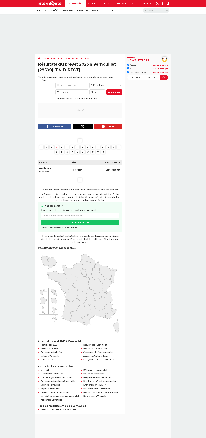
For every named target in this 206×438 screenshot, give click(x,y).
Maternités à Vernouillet (52, 374)
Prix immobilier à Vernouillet (96, 388)
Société (54, 10)
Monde (95, 10)
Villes (105, 10)
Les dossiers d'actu (136, 72)
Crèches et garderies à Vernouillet (56, 377)
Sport (91, 3)
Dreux (69, 98)
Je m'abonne (77, 222)
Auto (134, 3)
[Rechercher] (156, 10)
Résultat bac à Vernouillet (95, 345)
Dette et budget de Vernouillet (55, 392)
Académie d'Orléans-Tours (77, 58)
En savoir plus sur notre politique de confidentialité (59, 228)
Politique (42, 10)
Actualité (132, 65)
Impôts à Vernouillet (50, 388)
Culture (106, 3)
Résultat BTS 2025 (49, 348)
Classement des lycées (51, 352)
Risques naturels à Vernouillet (97, 377)
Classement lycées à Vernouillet (98, 352)
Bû (75, 98)
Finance (121, 3)
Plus (147, 3)
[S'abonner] (147, 77)
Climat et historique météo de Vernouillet (60, 396)
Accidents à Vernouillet (51, 400)
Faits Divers (67, 10)
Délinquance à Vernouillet (95, 370)
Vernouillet (46, 370)
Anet (96, 98)
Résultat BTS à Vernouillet (95, 348)
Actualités (75, 3)
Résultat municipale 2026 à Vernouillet (101, 392)
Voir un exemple (160, 65)
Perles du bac (47, 359)
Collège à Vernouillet (50, 356)
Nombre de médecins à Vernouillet (99, 381)
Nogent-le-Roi (85, 98)
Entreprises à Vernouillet (94, 385)
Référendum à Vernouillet (95, 396)
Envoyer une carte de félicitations (98, 359)
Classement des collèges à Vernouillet (58, 381)
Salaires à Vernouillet (50, 385)
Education (82, 10)
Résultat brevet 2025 (52, 58)
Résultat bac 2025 (49, 345)
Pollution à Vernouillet (93, 374)
